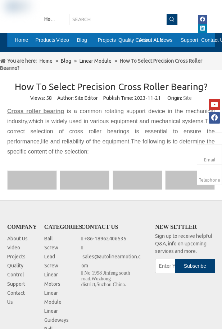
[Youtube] (214, 104)
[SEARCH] (118, 19)
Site (187, 98)
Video (13, 247)
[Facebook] (214, 118)
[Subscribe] (195, 266)
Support (16, 284)
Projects (16, 256)
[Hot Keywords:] (172, 19)
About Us (17, 238)
